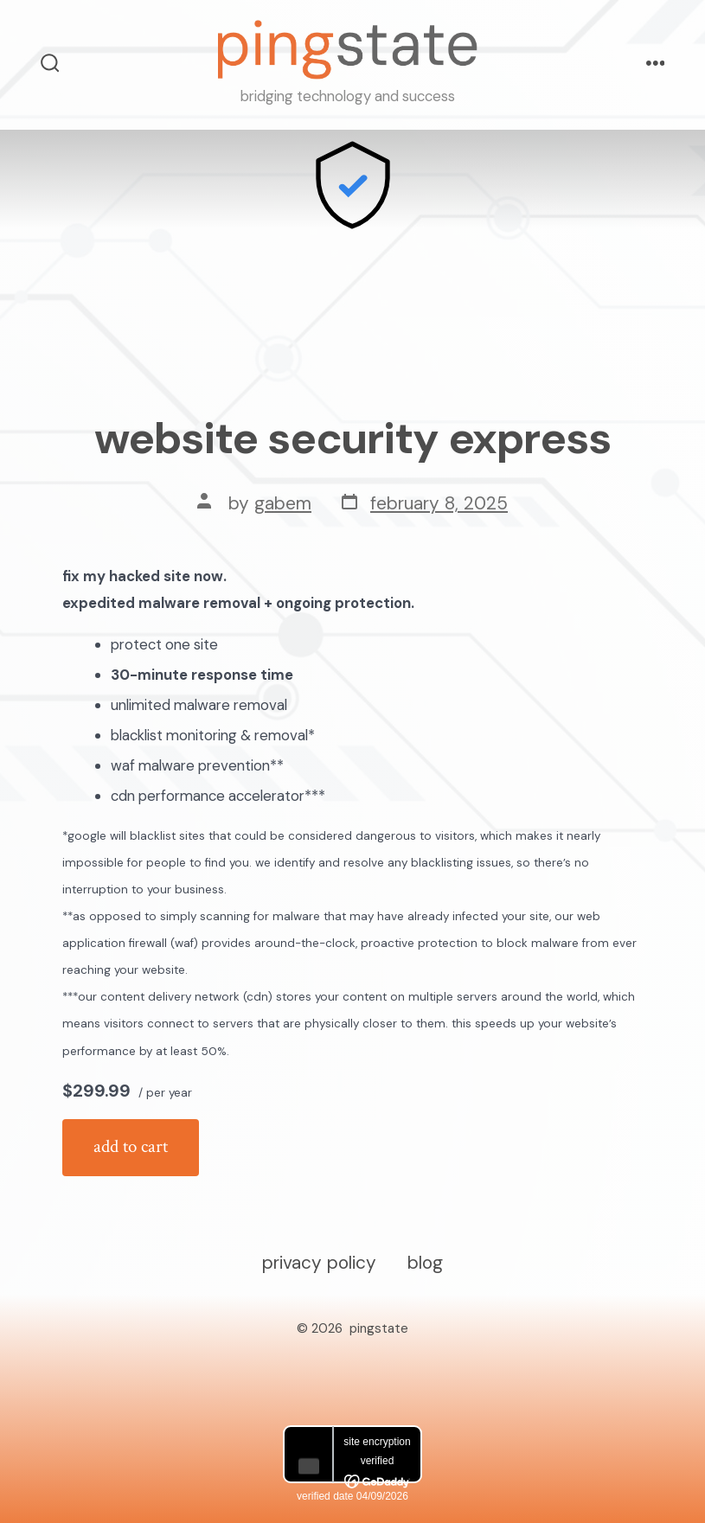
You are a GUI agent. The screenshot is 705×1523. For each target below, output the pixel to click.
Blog (425, 1262)
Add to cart (130, 1146)
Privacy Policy (319, 1262)
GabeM (282, 503)
